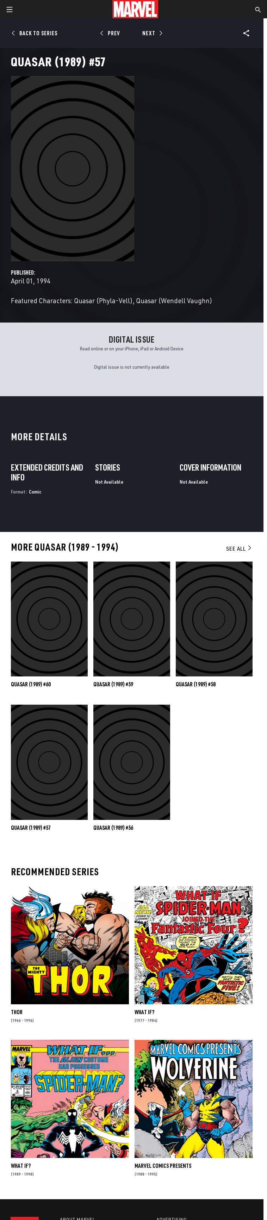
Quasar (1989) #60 (31, 684)
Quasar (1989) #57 (31, 827)
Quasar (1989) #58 (196, 684)
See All (239, 548)
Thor (17, 1012)
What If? (144, 1012)
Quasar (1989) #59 (113, 684)
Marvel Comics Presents (163, 1165)
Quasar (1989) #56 (113, 827)
